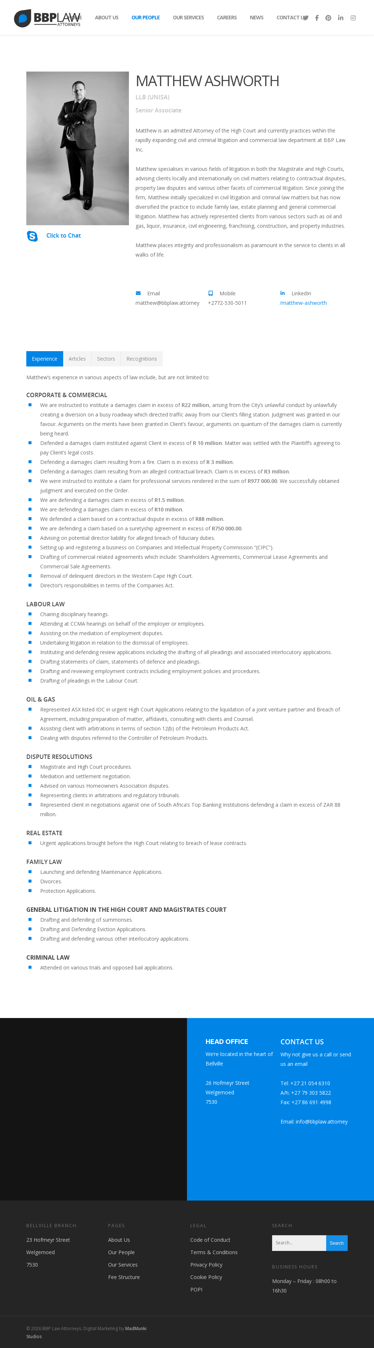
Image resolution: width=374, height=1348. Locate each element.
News (256, 17)
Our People (145, 17)
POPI (196, 1289)
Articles (77, 358)
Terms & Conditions (214, 1252)
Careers (227, 17)
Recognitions (141, 358)
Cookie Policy (206, 1277)
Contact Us (291, 17)
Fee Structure (124, 1277)
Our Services (188, 17)
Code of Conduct (210, 1239)
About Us (106, 17)
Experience (44, 358)
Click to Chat (63, 235)
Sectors (106, 358)
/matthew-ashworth (303, 302)
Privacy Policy (206, 1264)
